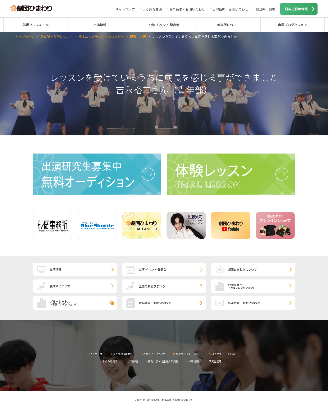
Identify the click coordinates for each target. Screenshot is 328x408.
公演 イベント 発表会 (164, 24)
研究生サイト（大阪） (224, 354)
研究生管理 (215, 361)
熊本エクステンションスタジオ (101, 36)
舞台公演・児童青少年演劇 (163, 361)
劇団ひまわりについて (242, 269)
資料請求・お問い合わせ (187, 9)
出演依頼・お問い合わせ (230, 9)
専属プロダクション (292, 24)
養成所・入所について (56, 36)
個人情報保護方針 (123, 354)
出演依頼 (133, 361)
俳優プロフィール (36, 24)
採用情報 (193, 361)
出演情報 (99, 24)
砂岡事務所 (261, 286)
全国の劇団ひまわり (152, 286)
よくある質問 (152, 9)
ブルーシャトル (83, 302)
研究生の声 (138, 36)
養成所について (228, 24)
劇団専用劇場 (265, 9)
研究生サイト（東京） (188, 354)
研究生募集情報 (296, 8)
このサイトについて (154, 354)
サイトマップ (125, 9)
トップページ (24, 36)
